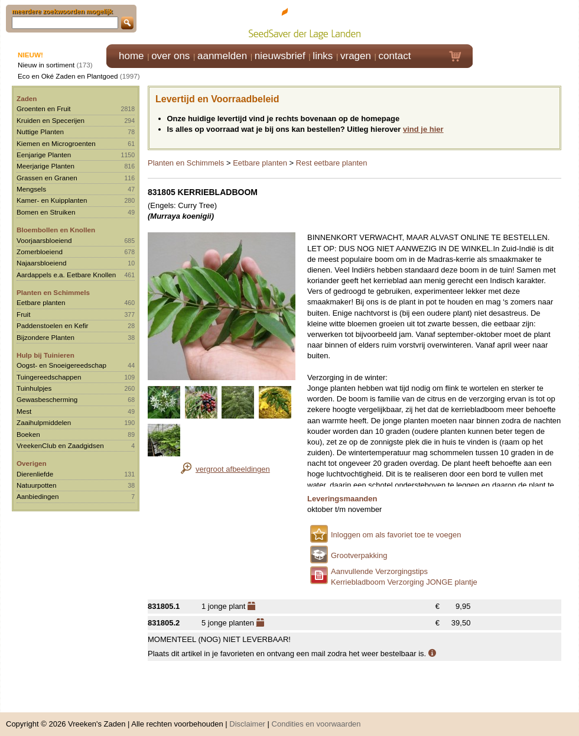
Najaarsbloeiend (41, 263)
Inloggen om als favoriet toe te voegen (396, 534)
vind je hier (423, 129)
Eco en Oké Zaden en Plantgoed (68, 76)
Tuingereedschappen (49, 377)
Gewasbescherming (47, 399)
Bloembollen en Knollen (56, 230)
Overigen (32, 463)
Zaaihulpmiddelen (44, 422)
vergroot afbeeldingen (233, 469)
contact (395, 55)
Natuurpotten (37, 485)
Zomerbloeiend (40, 251)
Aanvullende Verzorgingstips (379, 571)
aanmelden (222, 55)
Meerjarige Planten (45, 166)
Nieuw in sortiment (46, 65)
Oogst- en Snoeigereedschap (61, 365)
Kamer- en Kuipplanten (52, 200)
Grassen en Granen (47, 177)
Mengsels (31, 189)
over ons (170, 55)
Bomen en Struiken (46, 212)
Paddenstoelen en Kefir (53, 325)
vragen (355, 55)
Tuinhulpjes (34, 388)
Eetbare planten (41, 302)
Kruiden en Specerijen (50, 120)
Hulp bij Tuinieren (45, 355)
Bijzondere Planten (45, 337)
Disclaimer (247, 718)
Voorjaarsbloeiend (44, 240)
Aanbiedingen (38, 496)
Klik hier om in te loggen (526, 21)
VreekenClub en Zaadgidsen (60, 445)
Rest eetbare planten (331, 162)
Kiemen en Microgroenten (56, 143)
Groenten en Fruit (44, 108)
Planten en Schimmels (53, 292)
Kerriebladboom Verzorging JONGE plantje (404, 582)
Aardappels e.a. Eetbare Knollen (66, 274)
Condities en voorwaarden (316, 718)
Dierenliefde (35, 474)
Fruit (23, 314)
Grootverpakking (359, 555)
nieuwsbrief (280, 55)
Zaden (27, 98)
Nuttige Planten (40, 131)
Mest (24, 411)
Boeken (28, 434)
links (323, 55)
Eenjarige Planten (44, 154)
